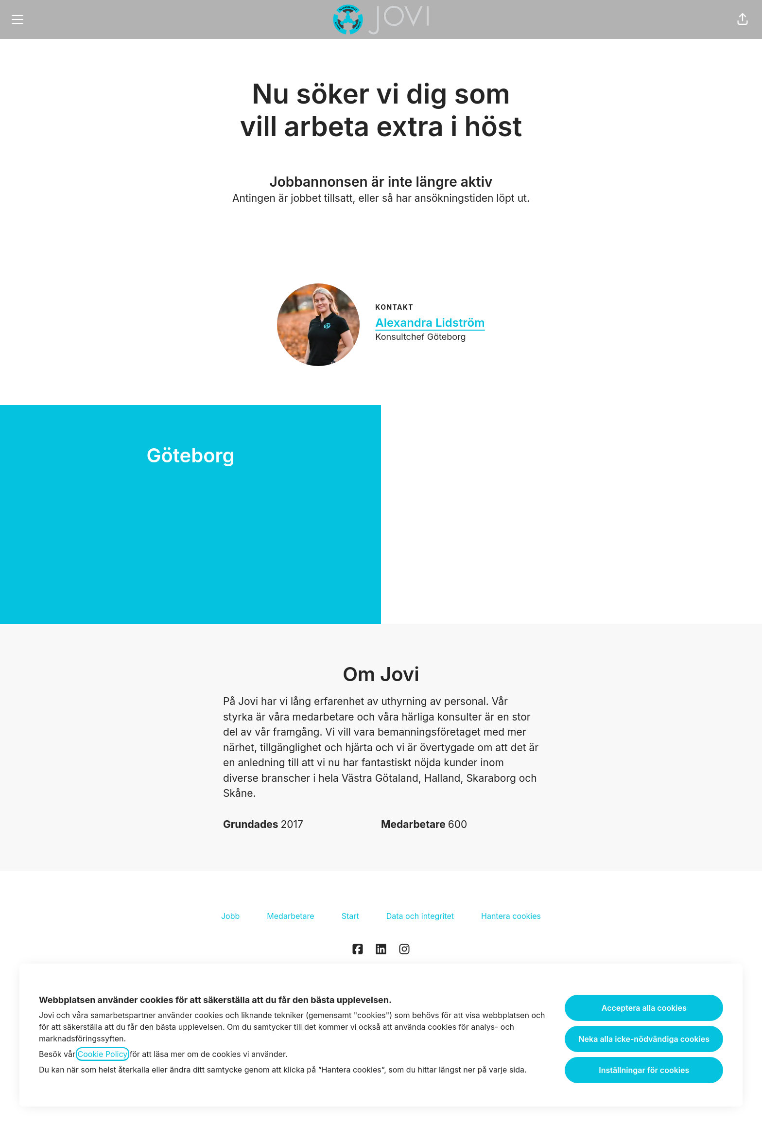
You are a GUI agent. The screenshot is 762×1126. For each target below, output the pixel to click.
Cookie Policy (103, 1054)
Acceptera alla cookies (644, 1008)
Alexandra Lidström (430, 323)
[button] (742, 19)
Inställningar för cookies (644, 1070)
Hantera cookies (511, 916)
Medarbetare (290, 916)
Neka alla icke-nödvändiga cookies (644, 1039)
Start (350, 916)
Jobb (230, 916)
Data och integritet (420, 916)
